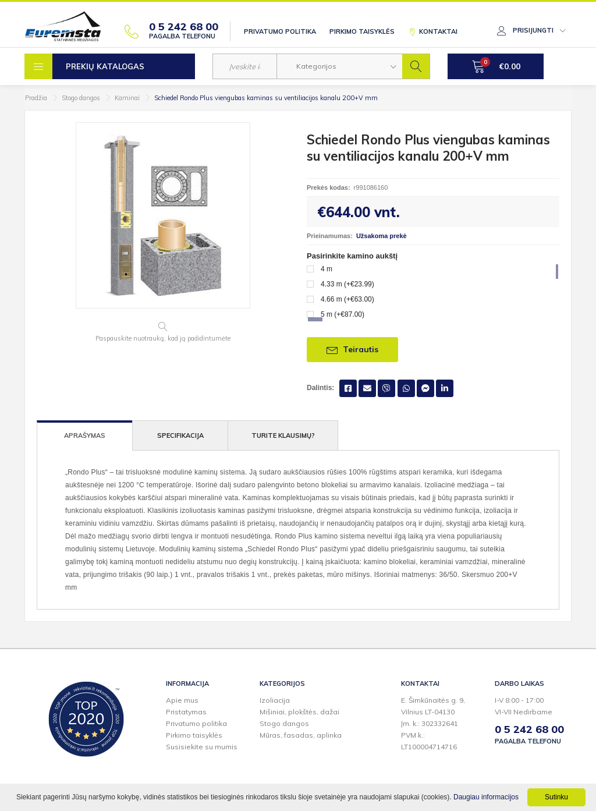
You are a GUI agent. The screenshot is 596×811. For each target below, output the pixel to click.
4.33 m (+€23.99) (347, 284)
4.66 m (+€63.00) (347, 299)
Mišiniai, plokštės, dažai (299, 711)
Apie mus (182, 700)
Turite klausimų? (283, 435)
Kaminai (127, 98)
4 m (326, 269)
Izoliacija (275, 700)
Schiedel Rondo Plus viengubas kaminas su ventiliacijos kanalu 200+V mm (266, 98)
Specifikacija (180, 435)
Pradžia (36, 98)
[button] (339, 66)
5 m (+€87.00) (342, 314)
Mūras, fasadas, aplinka (301, 735)
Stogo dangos (81, 98)
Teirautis (352, 349)
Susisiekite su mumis (201, 746)
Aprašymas (84, 435)
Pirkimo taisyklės (362, 31)
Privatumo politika (280, 31)
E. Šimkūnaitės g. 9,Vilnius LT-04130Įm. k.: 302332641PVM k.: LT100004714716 (433, 723)
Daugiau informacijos (486, 797)
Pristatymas (186, 711)
